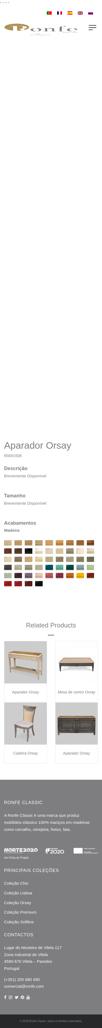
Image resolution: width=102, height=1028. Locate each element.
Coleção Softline (19, 922)
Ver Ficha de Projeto (16, 857)
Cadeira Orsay (25, 753)
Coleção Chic (16, 883)
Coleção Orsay (17, 902)
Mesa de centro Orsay (76, 692)
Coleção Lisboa (18, 893)
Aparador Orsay (25, 692)
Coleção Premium (20, 912)
